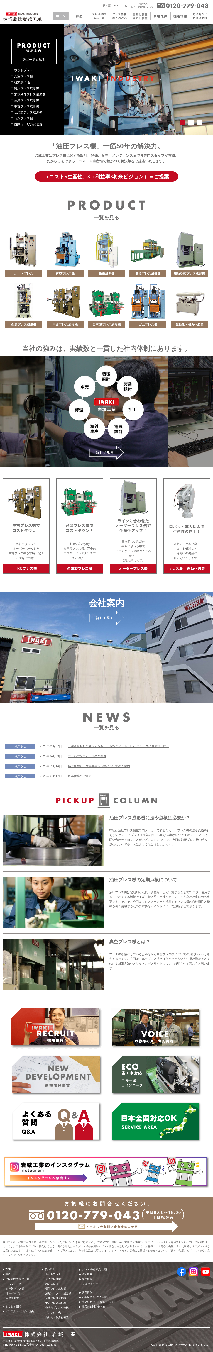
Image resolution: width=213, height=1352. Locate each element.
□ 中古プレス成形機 (25, 106)
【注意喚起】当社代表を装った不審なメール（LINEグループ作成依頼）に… (118, 746)
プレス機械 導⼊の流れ (95, 1269)
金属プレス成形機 (55, 1298)
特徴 (8, 1274)
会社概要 (87, 1274)
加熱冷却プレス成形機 (58, 1293)
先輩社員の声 (90, 1283)
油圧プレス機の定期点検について (143, 879)
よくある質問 (13, 1306)
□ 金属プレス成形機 (25, 100)
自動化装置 (12, 1298)
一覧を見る (106, 217)
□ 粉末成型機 (20, 82)
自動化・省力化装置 (57, 1317)
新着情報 (87, 1292)
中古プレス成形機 (55, 1302)
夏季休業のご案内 (80, 776)
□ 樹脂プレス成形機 (25, 88)
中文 (124, 5)
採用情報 (87, 1279)
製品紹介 (50, 1269)
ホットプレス (53, 1274)
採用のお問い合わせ (93, 1306)
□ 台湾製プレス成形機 (26, 112)
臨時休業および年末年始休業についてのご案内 (99, 766)
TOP (8, 1269)
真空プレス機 (53, 1279)
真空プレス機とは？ (129, 941)
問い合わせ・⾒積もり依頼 (97, 1301)
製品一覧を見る (34, 59)
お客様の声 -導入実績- (95, 1297)
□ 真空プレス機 (22, 76)
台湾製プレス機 (15, 1288)
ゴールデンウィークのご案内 (87, 756)
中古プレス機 (13, 1283)
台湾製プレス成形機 (57, 1307)
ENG (116, 5)
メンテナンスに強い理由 (19, 1311)
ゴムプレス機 (53, 1312)
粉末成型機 (51, 1283)
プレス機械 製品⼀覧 (17, 1279)
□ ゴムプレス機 (22, 118)
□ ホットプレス (22, 70)
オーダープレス (15, 1293)
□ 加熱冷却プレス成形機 (28, 94)
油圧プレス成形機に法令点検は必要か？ (149, 817)
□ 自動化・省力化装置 (26, 124)
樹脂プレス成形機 (55, 1288)
